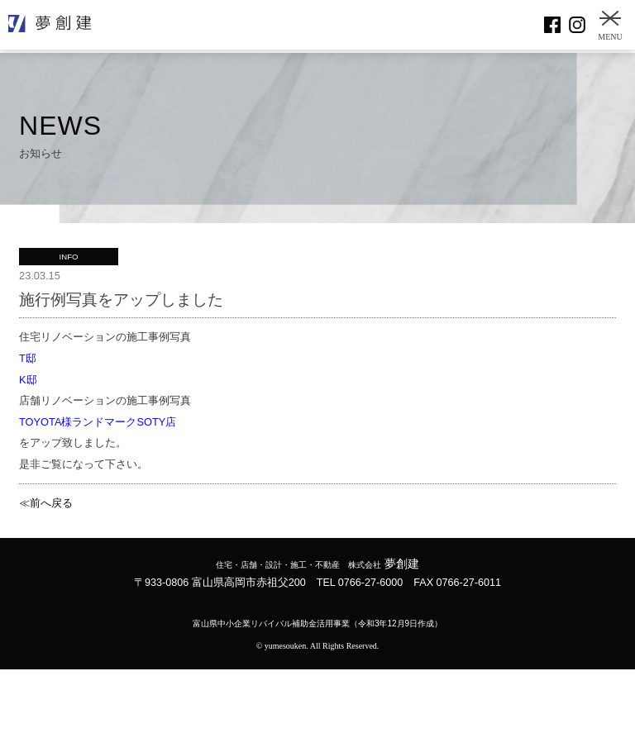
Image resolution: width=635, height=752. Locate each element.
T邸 (27, 358)
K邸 (28, 380)
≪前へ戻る (46, 503)
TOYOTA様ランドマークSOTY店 (97, 422)
